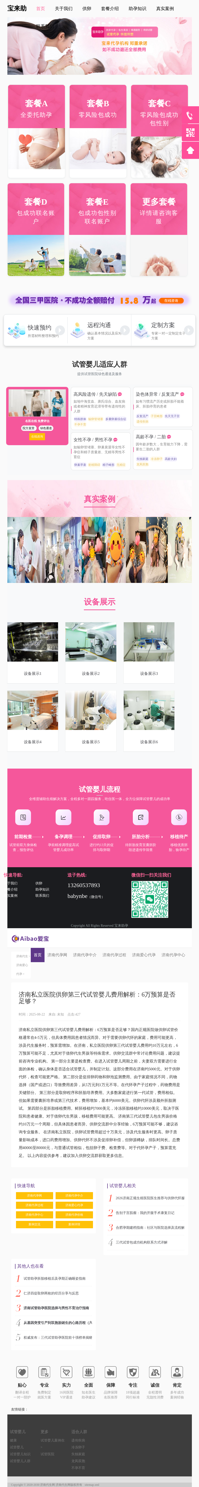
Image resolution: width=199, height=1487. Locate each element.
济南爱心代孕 (144, 955)
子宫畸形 (157, 416)
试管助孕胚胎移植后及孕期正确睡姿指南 (55, 1278)
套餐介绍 (10, 889)
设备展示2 (91, 673)
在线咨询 (37, 436)
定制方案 (163, 325)
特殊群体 (80, 419)
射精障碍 (94, 465)
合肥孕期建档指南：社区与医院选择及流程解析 (150, 1227)
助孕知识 (42, 889)
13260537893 (83, 885)
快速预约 (39, 327)
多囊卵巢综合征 (116, 419)
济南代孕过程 (114, 955)
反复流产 (142, 416)
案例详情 (74, 1224)
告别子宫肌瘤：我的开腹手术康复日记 (145, 1213)
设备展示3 (149, 673)
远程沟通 (99, 325)
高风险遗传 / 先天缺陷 (96, 394)
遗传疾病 (142, 421)
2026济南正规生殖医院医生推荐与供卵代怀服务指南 (150, 1198)
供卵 (38, 883)
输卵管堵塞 (95, 419)
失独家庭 (142, 459)
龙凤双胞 (142, 464)
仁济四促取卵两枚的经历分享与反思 (51, 1293)
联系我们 (45, 26)
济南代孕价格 (74, 1214)
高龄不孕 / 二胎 (151, 436)
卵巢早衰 (80, 465)
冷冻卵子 (157, 459)
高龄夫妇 (171, 459)
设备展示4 (33, 742)
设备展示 (99, 601)
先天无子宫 (172, 416)
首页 (38, 955)
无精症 (121, 465)
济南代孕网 (57, 955)
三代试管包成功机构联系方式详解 (142, 1242)
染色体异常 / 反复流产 (158, 394)
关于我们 (10, 883)
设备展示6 (149, 742)
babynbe (77, 896)
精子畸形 (108, 465)
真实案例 (99, 499)
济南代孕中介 (85, 955)
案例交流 (34, 1224)
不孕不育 (80, 424)
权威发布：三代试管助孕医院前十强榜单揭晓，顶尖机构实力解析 (58, 1337)
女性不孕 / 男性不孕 (94, 439)
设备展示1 (33, 673)
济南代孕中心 (173, 955)
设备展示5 (91, 742)
